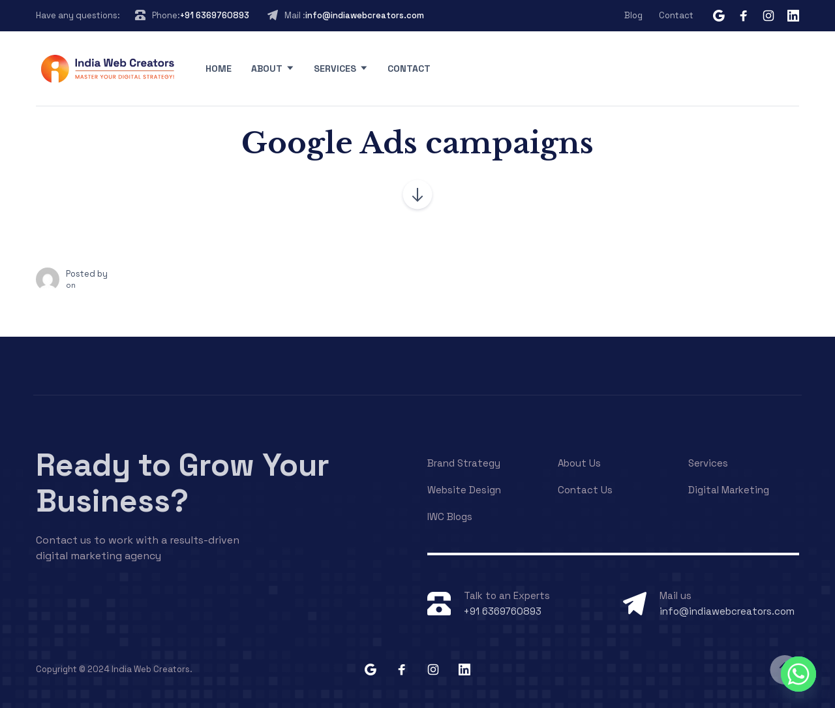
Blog (633, 15)
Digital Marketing (728, 490)
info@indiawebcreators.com (364, 15)
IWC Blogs (449, 516)
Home (218, 68)
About (266, 68)
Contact (676, 15)
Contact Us (585, 490)
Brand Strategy (463, 463)
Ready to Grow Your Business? (182, 483)
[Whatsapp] (798, 674)
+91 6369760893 (214, 15)
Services (335, 68)
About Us (579, 463)
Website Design (464, 490)
